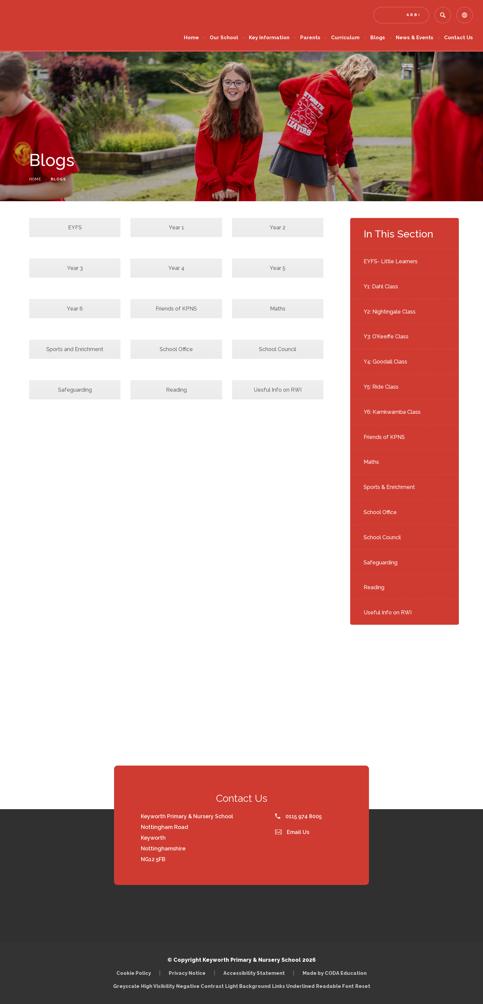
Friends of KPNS (384, 437)
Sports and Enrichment (74, 349)
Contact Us (458, 38)
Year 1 (176, 227)
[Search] (442, 15)
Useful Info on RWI (388, 612)
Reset (362, 986)
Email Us (292, 832)
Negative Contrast (200, 986)
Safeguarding (380, 562)
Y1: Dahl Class (381, 286)
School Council (382, 537)
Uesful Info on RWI (278, 390)
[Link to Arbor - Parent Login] (401, 15)
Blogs (377, 38)
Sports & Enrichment (389, 487)
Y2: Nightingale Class (390, 312)
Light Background (248, 986)
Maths (371, 462)
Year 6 (75, 308)
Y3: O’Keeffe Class (386, 336)
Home (191, 38)
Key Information (269, 38)
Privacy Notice (187, 973)
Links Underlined (293, 986)
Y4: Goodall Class (385, 361)
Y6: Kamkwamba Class (392, 412)
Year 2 (277, 227)
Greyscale (126, 986)
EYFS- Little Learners (391, 261)
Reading (374, 587)
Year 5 (277, 268)
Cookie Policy (133, 973)
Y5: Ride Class (381, 387)
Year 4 (176, 268)
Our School (224, 38)
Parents (310, 38)
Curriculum (345, 38)
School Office (380, 512)
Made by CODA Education (335, 973)
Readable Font (335, 986)
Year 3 (75, 268)
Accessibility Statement (254, 973)
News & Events (414, 38)
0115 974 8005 (298, 816)
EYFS (75, 227)
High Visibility (158, 986)
